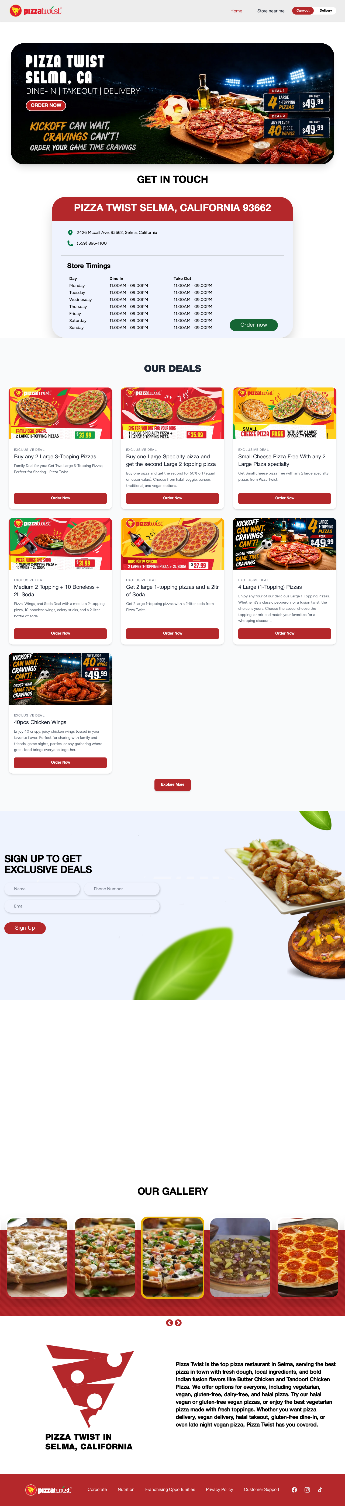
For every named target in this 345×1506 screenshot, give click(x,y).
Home (236, 11)
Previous (168, 1321)
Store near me (271, 11)
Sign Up (25, 928)
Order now (46, 105)
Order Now (60, 498)
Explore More (172, 785)
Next (177, 1321)
